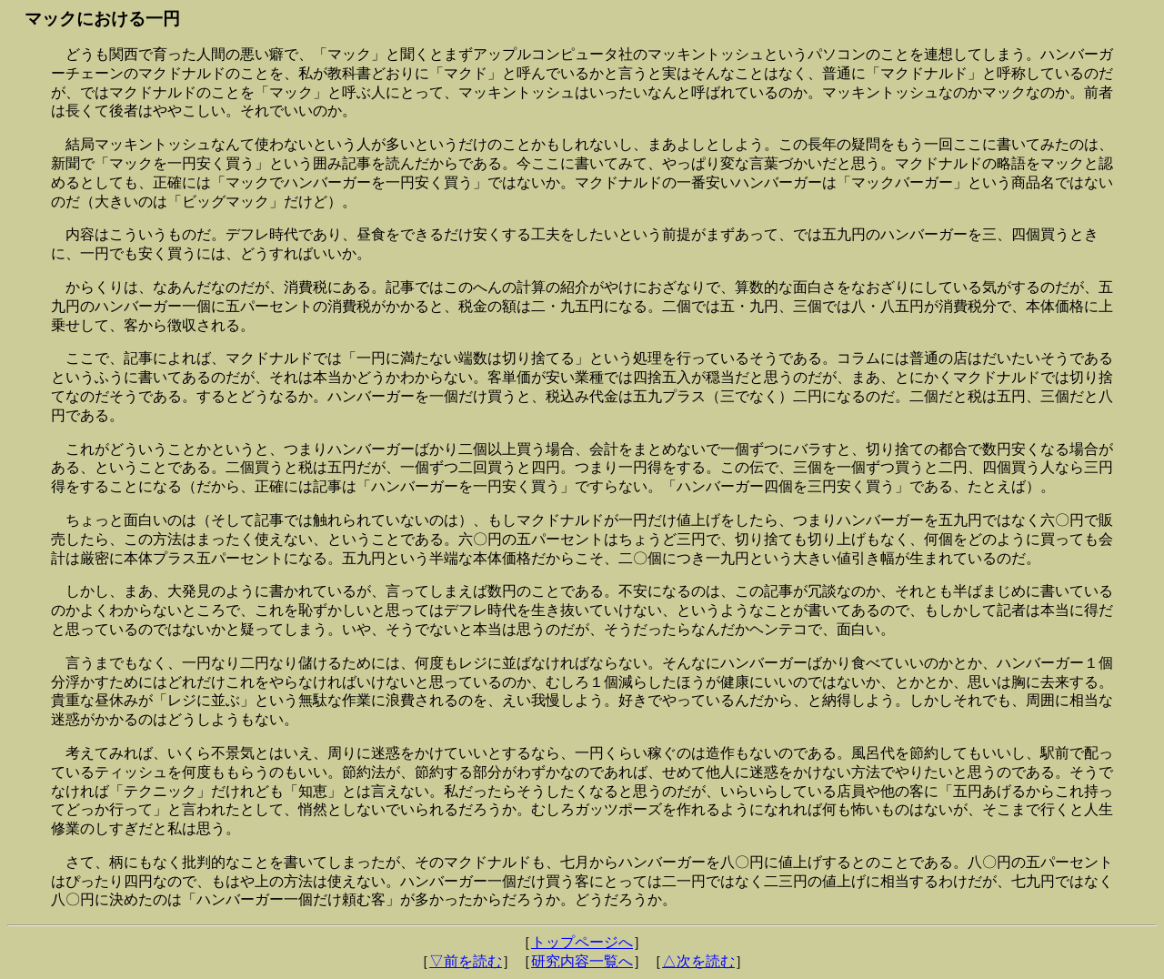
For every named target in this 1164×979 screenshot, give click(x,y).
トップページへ (582, 942)
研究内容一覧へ (582, 961)
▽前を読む (465, 961)
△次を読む (698, 961)
